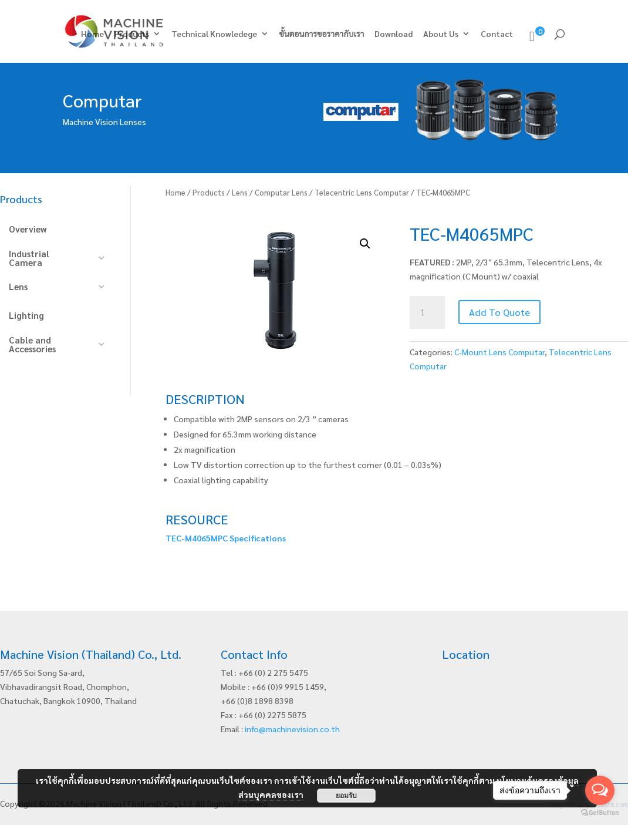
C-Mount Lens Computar (499, 351)
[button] (365, 243)
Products (131, 34)
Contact (497, 34)
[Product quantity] (427, 312)
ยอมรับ (346, 796)
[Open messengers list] (600, 790)
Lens (240, 192)
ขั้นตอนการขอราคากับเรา (321, 34)
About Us (440, 34)
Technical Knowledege (214, 34)
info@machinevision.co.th (292, 728)
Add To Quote (499, 312)
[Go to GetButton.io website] (600, 813)
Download (393, 34)
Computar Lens (281, 192)
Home (92, 34)
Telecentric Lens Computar (362, 192)
